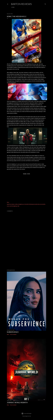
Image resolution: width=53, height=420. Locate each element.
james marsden (35, 204)
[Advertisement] (26, 256)
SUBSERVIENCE (13, 332)
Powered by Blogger (26, 413)
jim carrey (40, 204)
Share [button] (8, 202)
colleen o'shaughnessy (19, 204)
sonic (8, 206)
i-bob (30, 416)
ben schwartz (12, 204)
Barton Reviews (21, 3)
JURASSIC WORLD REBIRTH (17, 402)
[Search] (45, 3)
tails (18, 206)
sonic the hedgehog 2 (13, 206)
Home (12, 7)
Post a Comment (13, 334)
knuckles (43, 204)
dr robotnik (26, 204)
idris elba (30, 204)
